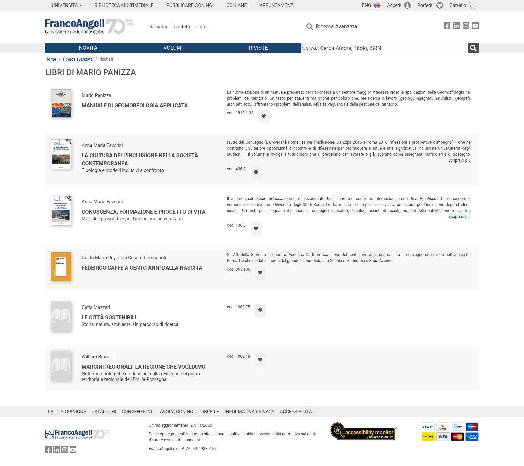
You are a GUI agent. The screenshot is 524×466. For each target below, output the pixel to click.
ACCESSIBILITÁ (296, 411)
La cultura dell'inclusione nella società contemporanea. (140, 159)
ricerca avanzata (78, 59)
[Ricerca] (473, 48)
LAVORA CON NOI (176, 411)
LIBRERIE (209, 411)
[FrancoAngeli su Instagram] (466, 26)
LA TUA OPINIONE (67, 411)
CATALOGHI (104, 411)
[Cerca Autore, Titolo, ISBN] (393, 48)
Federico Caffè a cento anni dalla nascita (142, 268)
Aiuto (201, 26)
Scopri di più (459, 160)
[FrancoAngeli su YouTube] (475, 26)
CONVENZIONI (137, 411)
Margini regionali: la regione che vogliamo (144, 367)
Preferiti (425, 5)
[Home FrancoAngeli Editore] (89, 27)
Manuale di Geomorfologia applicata (135, 105)
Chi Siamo (158, 26)
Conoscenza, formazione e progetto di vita (144, 212)
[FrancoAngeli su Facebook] (447, 26)
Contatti (182, 26)
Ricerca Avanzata (336, 26)
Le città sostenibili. (110, 317)
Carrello (458, 5)
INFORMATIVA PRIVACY (250, 411)
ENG (366, 5)
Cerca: (309, 48)
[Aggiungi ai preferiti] (264, 116)
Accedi (394, 5)
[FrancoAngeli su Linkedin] (456, 26)
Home (50, 59)
